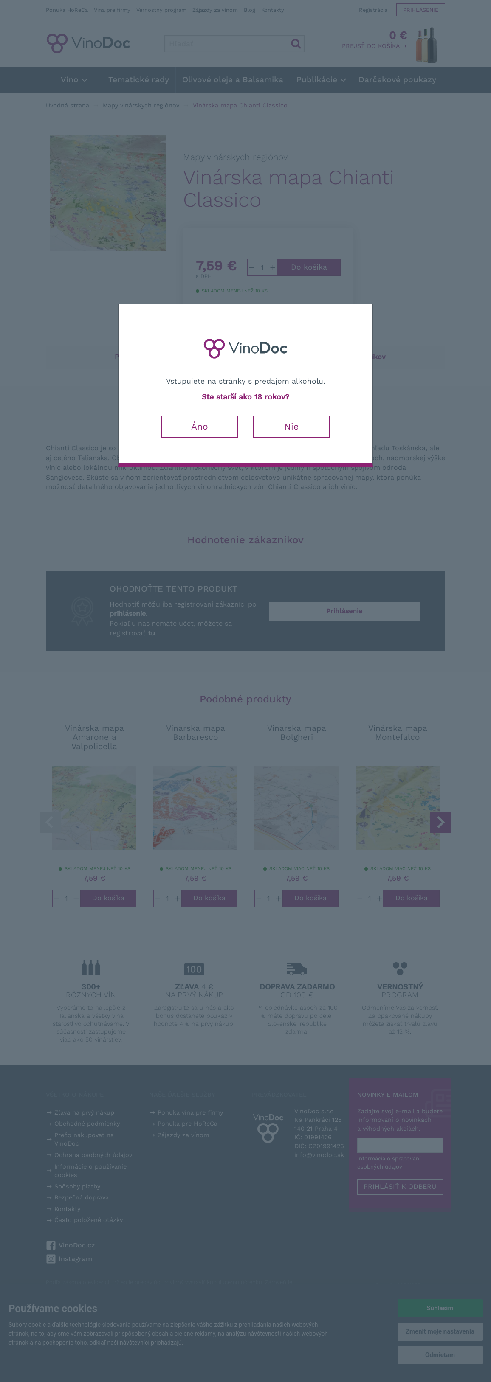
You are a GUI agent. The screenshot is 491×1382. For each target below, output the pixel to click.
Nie (291, 426)
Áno (199, 426)
